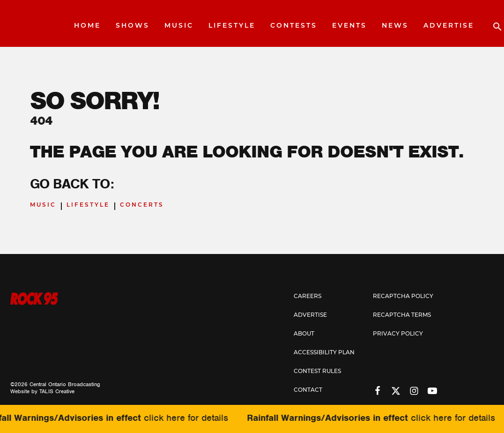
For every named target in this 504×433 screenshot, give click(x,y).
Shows (132, 26)
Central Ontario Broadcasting (65, 384)
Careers (307, 296)
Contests (293, 26)
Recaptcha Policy (403, 296)
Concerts (142, 205)
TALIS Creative (56, 391)
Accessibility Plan (324, 353)
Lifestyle (231, 26)
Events (349, 26)
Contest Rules (317, 371)
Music (178, 26)
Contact (308, 390)
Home (87, 26)
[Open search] (493, 23)
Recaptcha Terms (402, 315)
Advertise (448, 26)
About (304, 334)
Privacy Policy (398, 334)
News (395, 26)
